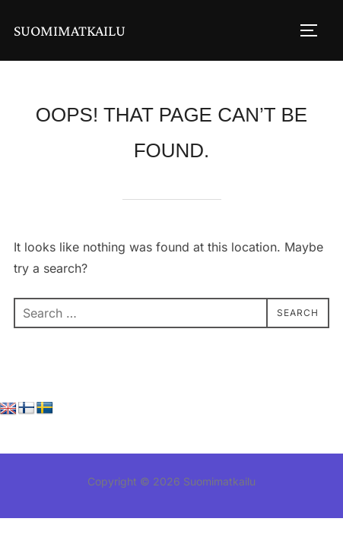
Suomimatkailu (69, 30)
